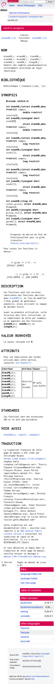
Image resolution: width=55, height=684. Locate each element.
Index (12, 5)
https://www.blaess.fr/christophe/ (24, 458)
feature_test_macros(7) (23, 243)
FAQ (40, 5)
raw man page (28, 582)
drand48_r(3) (9, 38)
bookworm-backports (18, 17)
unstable (25, 616)
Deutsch (25, 628)
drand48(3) (16, 298)
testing (24, 611)
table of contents (31, 590)
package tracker (29, 578)
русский (25, 641)
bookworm (26, 602)
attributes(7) (23, 363)
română (25, 636)
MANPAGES (13, 1)
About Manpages (26, 5)
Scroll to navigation (14, 28)
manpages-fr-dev (35, 17)
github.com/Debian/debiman (37, 676)
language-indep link (31, 574)
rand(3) (22, 434)
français (25, 632)
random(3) (34, 434)
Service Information (19, 13)
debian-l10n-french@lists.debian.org (24, 556)
